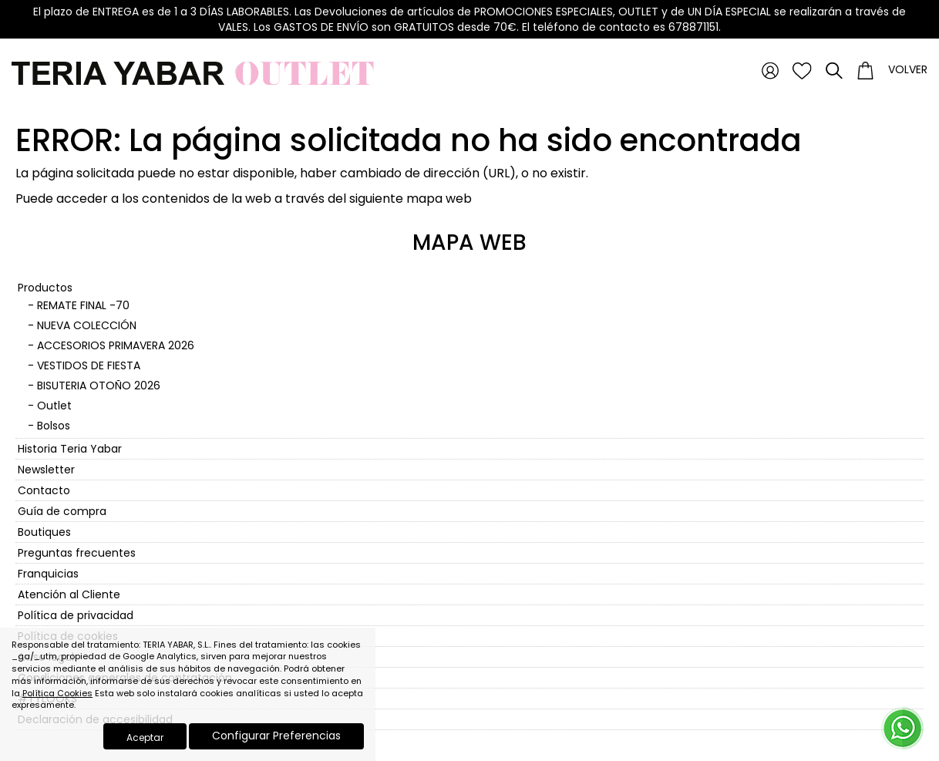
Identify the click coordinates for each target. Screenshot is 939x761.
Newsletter (46, 469)
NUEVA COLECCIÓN (86, 325)
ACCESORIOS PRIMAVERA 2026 (115, 345)
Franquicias (48, 573)
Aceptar (144, 737)
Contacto (44, 490)
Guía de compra (62, 511)
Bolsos (53, 425)
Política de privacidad (75, 615)
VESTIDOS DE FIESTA (88, 365)
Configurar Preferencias (276, 735)
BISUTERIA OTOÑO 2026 (98, 385)
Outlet (54, 405)
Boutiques (44, 532)
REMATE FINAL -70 (83, 305)
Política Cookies (57, 693)
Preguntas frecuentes (77, 553)
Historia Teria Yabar (70, 448)
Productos (45, 287)
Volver (907, 69)
